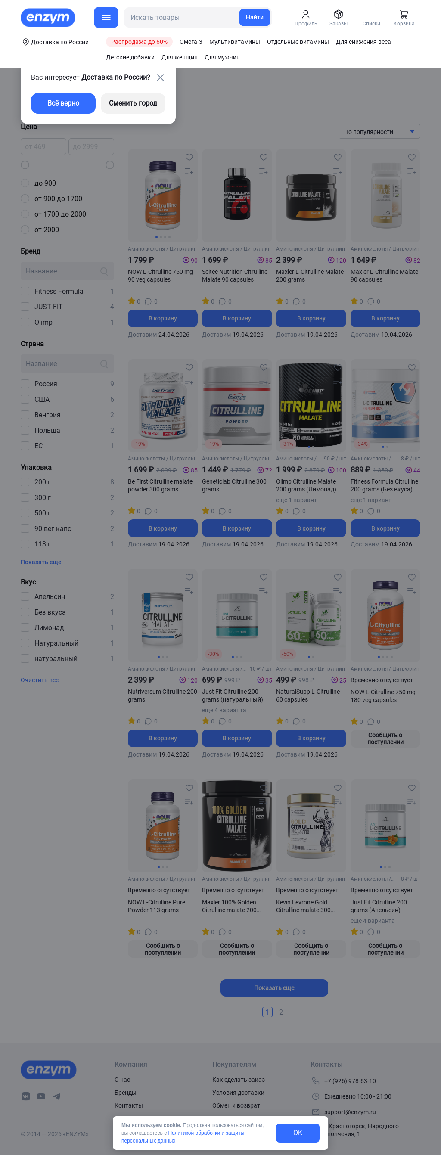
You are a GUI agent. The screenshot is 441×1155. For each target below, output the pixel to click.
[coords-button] (55, 42)
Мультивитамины (234, 41)
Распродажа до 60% (139, 41)
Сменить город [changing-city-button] (133, 103)
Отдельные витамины (298, 41)
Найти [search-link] (255, 17)
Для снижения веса (363, 41)
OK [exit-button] (297, 1133)
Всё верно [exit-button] (63, 103)
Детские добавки (130, 57)
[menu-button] (106, 17)
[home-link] (49, 17)
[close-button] (160, 77)
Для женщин (179, 57)
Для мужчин (222, 57)
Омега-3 (191, 41)
